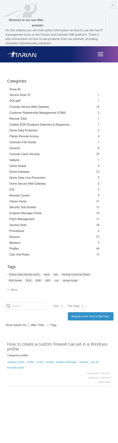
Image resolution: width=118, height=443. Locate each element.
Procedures (16, 230)
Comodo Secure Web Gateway (29, 106)
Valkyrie (14, 160)
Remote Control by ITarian (75, 274)
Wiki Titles (37, 325)
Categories (16, 81)
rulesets (83, 362)
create (39, 362)
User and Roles (19, 254)
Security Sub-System (22, 207)
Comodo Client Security (24, 154)
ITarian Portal (17, 201)
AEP (47, 280)
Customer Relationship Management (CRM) (37, 112)
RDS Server (15, 280)
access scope (70, 280)
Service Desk (17, 225)
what (46, 274)
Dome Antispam (19, 171)
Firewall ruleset (15, 367)
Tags (53, 325)
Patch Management (21, 219)
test (56, 274)
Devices (14, 236)
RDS (28, 280)
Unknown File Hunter (22, 142)
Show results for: (16, 325)
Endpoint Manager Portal (25, 213)
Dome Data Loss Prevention (27, 177)
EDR (38, 280)
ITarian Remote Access (24, 136)
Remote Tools (18, 118)
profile (30, 362)
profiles (14, 248)
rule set (95, 362)
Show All (14, 89)
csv (56, 280)
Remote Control (19, 195)
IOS (11, 189)
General (14, 148)
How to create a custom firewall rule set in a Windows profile (57, 346)
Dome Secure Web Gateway (27, 183)
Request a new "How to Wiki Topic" (91, 316)
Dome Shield (17, 166)
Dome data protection (23, 130)
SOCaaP (15, 100)
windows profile (16, 362)
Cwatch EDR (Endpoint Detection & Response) (39, 124)
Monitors (14, 242)
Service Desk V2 (20, 94)
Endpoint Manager (66, 362)
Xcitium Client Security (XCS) (24, 274)
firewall (50, 362)
